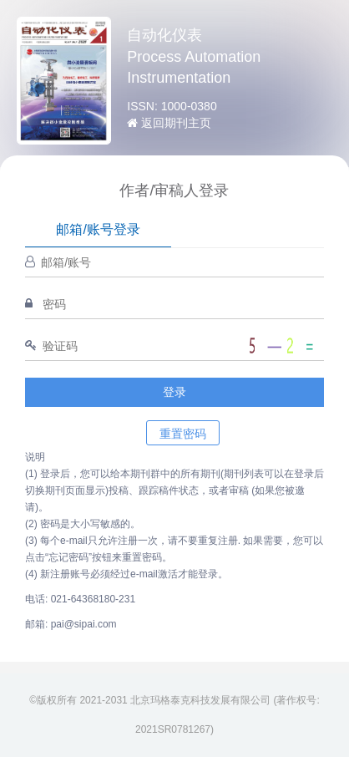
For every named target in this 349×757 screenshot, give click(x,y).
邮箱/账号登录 (97, 229)
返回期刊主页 (169, 123)
